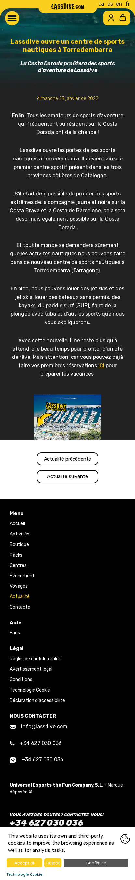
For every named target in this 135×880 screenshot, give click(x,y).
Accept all (24, 862)
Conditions (21, 679)
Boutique (19, 544)
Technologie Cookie (30, 690)
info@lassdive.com (38, 726)
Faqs (15, 633)
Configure (96, 862)
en (119, 4)
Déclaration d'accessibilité (37, 700)
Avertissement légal (31, 669)
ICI (101, 365)
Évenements (23, 576)
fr (127, 4)
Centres (18, 565)
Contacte (20, 607)
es (110, 4)
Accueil (17, 523)
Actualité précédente (67, 459)
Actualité (20, 596)
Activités (19, 534)
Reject (53, 862)
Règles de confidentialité (36, 659)
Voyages (19, 586)
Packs (16, 555)
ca (101, 4)
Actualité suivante (67, 476)
